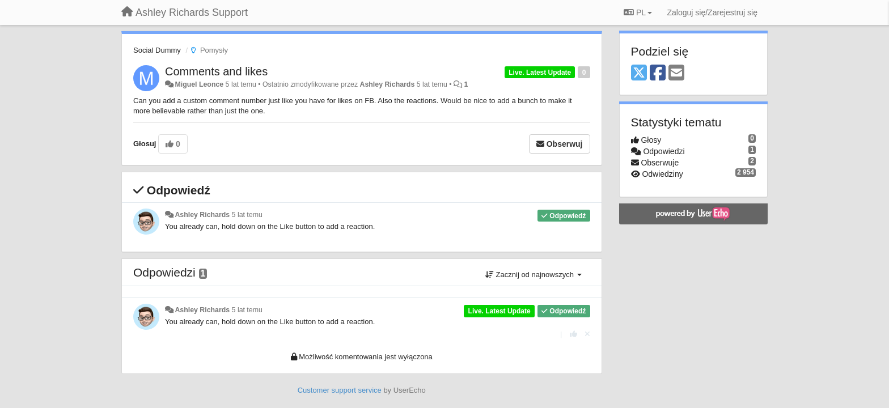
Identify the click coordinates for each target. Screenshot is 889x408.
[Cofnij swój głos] (587, 334)
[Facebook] (658, 73)
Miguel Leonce (199, 84)
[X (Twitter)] (639, 73)
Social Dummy (157, 50)
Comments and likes (216, 71)
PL (638, 12)
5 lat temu (247, 215)
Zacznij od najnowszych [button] (533, 274)
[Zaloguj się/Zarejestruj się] (712, 12)
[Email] (676, 73)
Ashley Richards (387, 84)
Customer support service (340, 390)
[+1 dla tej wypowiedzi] (573, 334)
